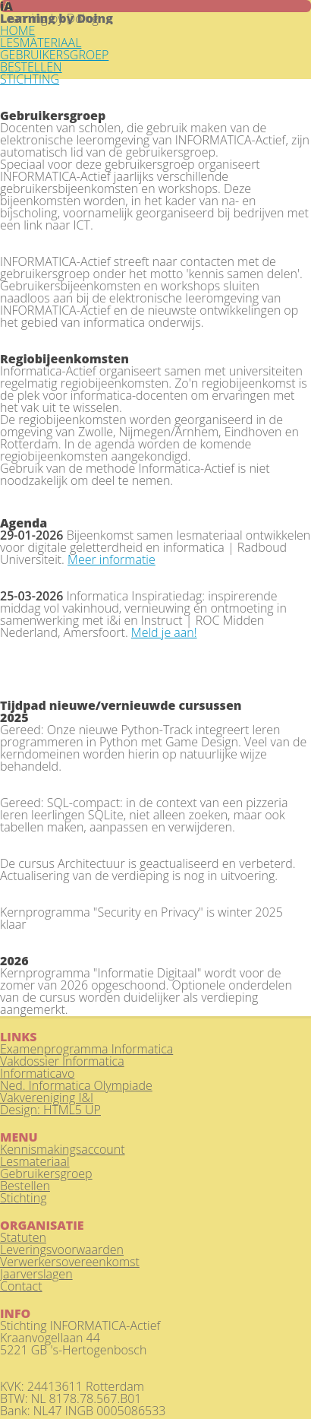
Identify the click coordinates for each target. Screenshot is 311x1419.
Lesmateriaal (35, 1161)
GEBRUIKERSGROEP (54, 54)
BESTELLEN (31, 67)
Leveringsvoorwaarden (62, 1249)
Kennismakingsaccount (62, 1149)
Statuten (23, 1237)
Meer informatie (112, 559)
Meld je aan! (164, 632)
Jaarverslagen (36, 1273)
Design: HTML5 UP (50, 1109)
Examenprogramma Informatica (86, 1048)
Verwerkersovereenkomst (70, 1261)
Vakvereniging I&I (46, 1097)
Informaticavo (37, 1073)
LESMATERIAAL (40, 42)
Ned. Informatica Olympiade (76, 1085)
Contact (21, 1286)
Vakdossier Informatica (62, 1061)
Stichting (23, 1197)
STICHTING (29, 79)
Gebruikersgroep (46, 1173)
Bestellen (25, 1185)
